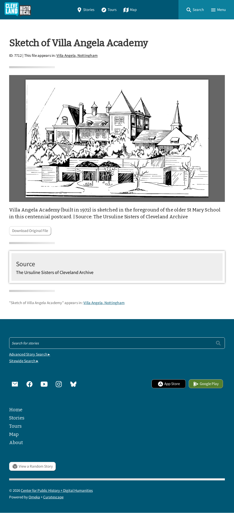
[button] (195, 9)
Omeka (34, 497)
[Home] (18, 9)
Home (15, 409)
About (16, 442)
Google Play (206, 383)
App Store (169, 383)
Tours (109, 9)
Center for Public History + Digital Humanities (57, 490)
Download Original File (30, 230)
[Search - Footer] (117, 343)
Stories (85, 9)
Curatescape (53, 497)
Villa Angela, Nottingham (77, 55)
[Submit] (218, 343)
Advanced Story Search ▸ (29, 354)
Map (130, 9)
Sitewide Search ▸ (23, 361)
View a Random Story (32, 466)
